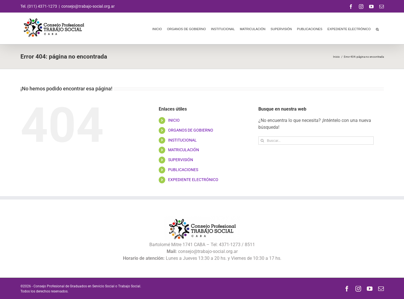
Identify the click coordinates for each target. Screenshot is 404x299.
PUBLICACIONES (183, 169)
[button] (377, 28)
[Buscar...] (316, 140)
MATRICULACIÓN (183, 150)
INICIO (174, 120)
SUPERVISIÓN (180, 159)
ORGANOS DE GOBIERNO (190, 130)
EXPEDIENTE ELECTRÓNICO (193, 179)
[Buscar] (262, 140)
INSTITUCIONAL (182, 140)
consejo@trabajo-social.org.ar (88, 6)
